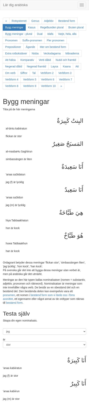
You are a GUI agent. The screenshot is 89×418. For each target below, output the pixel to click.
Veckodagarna (52, 53)
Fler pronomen (55, 40)
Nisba (35, 53)
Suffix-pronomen (32, 40)
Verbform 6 (47, 79)
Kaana (67, 66)
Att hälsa (10, 59)
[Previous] (6, 21)
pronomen (9, 295)
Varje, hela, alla (67, 33)
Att (77, 66)
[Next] (61, 86)
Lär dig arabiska (15, 5)
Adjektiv (49, 20)
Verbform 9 (29, 86)
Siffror (23, 72)
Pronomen (11, 40)
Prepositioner (13, 46)
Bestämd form (66, 20)
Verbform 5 (29, 79)
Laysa (54, 66)
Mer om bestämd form (53, 46)
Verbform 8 (11, 86)
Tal (34, 72)
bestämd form (14, 302)
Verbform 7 (65, 79)
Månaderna (72, 53)
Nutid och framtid (66, 59)
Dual (40, 33)
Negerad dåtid (13, 66)
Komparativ (27, 59)
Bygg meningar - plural (18, 33)
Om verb (10, 72)
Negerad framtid (36, 66)
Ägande (30, 46)
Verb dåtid (45, 59)
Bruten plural (76, 27)
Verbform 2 (47, 72)
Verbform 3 (64, 72)
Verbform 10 (48, 86)
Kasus (31, 27)
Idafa (50, 33)
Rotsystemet (19, 20)
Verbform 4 (11, 79)
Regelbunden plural (51, 27)
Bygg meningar (15, 27)
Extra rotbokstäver (16, 53)
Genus (35, 20)
